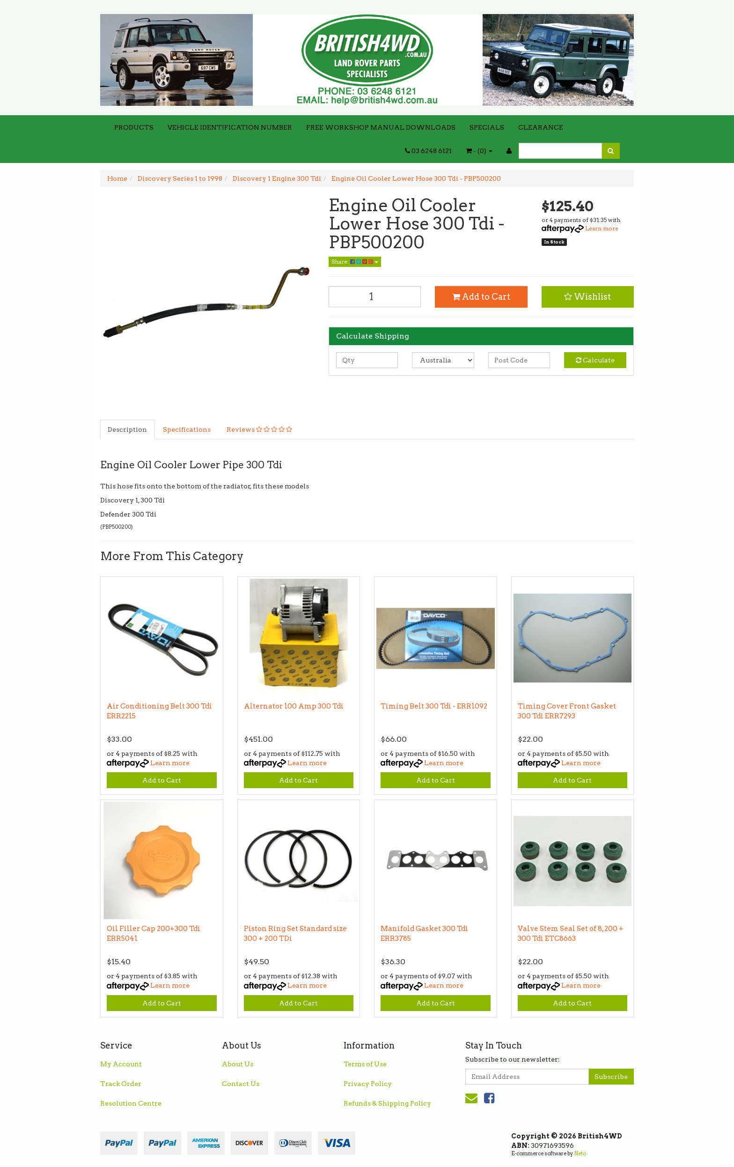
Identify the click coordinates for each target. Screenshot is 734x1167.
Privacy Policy (368, 1083)
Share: (354, 261)
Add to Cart (481, 297)
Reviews (259, 429)
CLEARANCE (540, 127)
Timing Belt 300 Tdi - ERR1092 (434, 706)
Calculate (595, 360)
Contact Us (240, 1083)
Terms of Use (365, 1064)
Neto (580, 1153)
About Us (237, 1064)
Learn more (601, 228)
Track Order (120, 1083)
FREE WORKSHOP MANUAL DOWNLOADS (380, 127)
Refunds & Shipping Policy (387, 1103)
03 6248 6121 (428, 151)
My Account (121, 1064)
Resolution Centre (130, 1103)
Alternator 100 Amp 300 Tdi (294, 706)
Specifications (187, 429)
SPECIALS (487, 127)
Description (127, 429)
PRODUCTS (134, 127)
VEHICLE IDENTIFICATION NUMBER (230, 127)
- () (479, 151)
